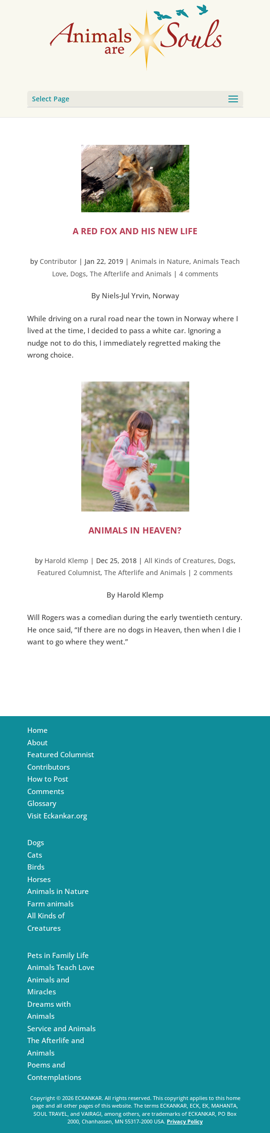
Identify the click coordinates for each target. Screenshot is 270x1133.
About (37, 742)
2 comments (213, 572)
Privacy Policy (185, 1121)
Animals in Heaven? (135, 530)
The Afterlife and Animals (131, 273)
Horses (39, 879)
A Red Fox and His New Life (135, 231)
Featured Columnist (68, 572)
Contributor (58, 261)
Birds (35, 867)
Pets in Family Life (58, 955)
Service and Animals (61, 1028)
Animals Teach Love (61, 967)
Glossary (41, 803)
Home (37, 730)
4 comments (198, 273)
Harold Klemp (66, 560)
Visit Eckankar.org (57, 815)
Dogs (78, 273)
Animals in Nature (160, 261)
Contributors (48, 767)
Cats (34, 855)
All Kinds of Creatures (179, 560)
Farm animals (50, 903)
